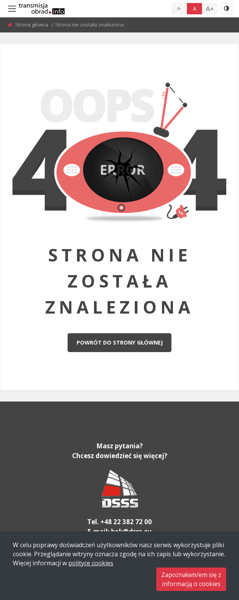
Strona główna (32, 24)
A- (179, 8)
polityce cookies (90, 563)
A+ (210, 8)
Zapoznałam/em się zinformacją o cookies (191, 579)
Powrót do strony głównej (120, 342)
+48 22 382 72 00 (126, 521)
